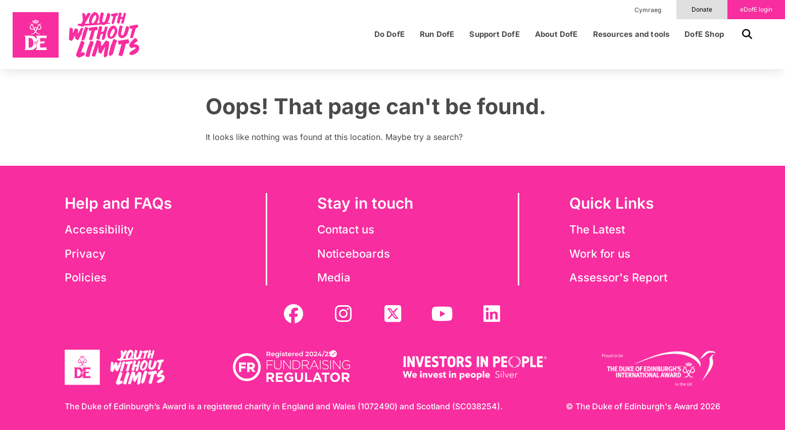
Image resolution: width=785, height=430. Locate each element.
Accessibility (99, 229)
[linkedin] (491, 314)
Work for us (599, 253)
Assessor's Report (618, 277)
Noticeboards (353, 253)
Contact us (345, 229)
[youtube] (442, 314)
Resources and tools (631, 34)
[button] (743, 34)
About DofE (556, 34)
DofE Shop (704, 34)
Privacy (85, 253)
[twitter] (392, 314)
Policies (86, 277)
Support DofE (494, 34)
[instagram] (343, 314)
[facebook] (293, 314)
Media (334, 277)
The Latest (597, 229)
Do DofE (389, 34)
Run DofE (437, 34)
